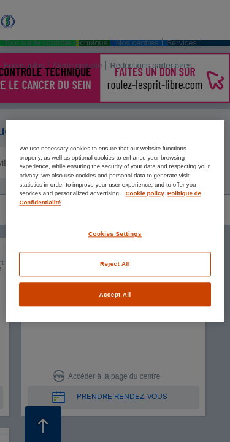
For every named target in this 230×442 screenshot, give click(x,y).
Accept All (115, 294)
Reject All (115, 263)
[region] (115, 221)
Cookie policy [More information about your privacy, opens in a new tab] (144, 193)
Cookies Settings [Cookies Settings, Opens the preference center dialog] (115, 234)
